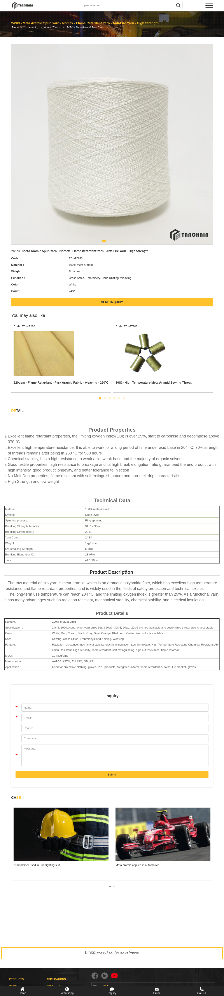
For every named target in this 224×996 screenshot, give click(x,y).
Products (17, 27)
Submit (112, 774)
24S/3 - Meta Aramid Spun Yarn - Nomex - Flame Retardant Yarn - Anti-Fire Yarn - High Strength (89, 27)
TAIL (17, 411)
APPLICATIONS (56, 979)
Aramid (33, 27)
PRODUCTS (16, 979)
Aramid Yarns (52, 27)
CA (16, 798)
